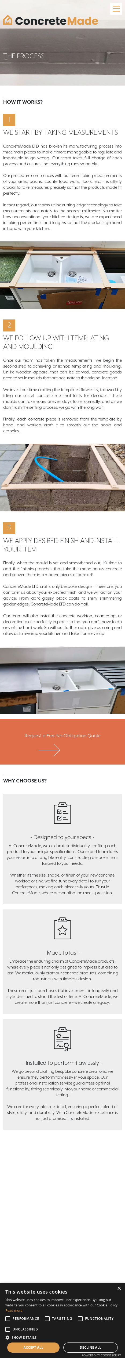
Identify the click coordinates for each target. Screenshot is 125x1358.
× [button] (119, 1289)
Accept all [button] (33, 1347)
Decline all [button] (90, 1347)
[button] (62, 1337)
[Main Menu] (116, 9)
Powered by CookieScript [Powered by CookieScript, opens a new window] (101, 1355)
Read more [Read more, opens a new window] (14, 1310)
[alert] (62, 1320)
